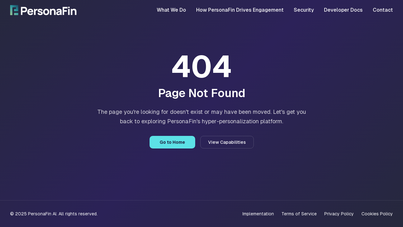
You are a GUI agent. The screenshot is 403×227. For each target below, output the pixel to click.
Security (304, 10)
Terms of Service (299, 213)
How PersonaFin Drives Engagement (240, 10)
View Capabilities (227, 142)
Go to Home (172, 142)
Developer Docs (343, 10)
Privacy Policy (339, 213)
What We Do (171, 10)
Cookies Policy (377, 213)
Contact (383, 10)
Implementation (258, 213)
